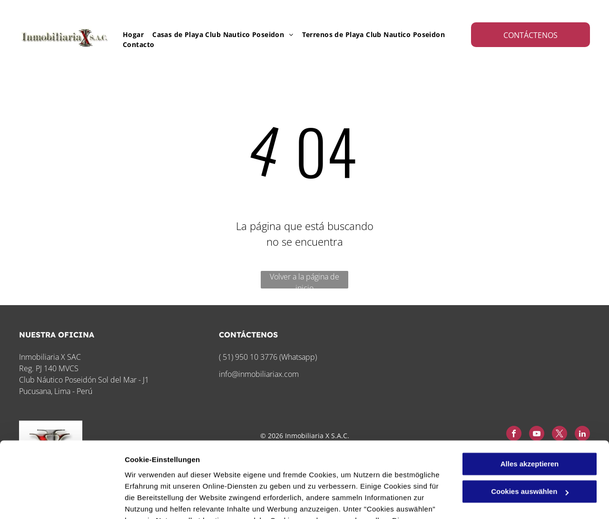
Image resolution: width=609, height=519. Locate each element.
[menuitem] (129, 34)
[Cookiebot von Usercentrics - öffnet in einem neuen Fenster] (61, 500)
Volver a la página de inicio (304, 279)
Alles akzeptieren (530, 395)
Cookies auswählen (158, 500)
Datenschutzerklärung (234, 474)
